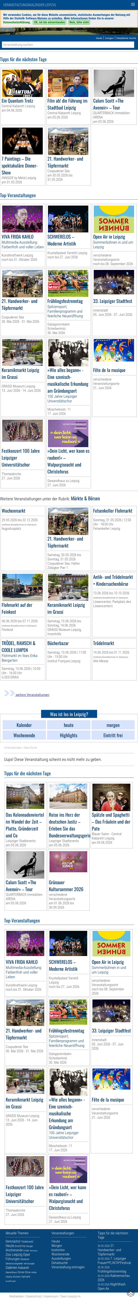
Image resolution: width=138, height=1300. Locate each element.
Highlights (25, 1276)
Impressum (51, 1296)
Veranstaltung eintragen (68, 1267)
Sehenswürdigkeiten (14, 1263)
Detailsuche (60, 1263)
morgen (109, 38)
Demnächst (13, 1241)
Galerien (11, 1267)
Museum (25, 1259)
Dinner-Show (24, 1272)
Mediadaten (16, 1296)
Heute (10, 1245)
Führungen (13, 1259)
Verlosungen (29, 1263)
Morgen (29, 1246)
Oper (26, 1254)
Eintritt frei (20, 1246)
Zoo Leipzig (14, 1254)
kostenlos (58, 1250)
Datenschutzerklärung (16, 22)
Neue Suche (30, 747)
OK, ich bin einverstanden (49, 22)
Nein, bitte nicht (79, 22)
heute (99, 38)
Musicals (17, 1276)
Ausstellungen (11, 1281)
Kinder (26, 1250)
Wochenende (14, 1250)
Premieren (34, 1251)
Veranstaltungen (13, 747)
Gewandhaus (11, 1272)
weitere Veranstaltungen (26, 695)
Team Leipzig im (70, 1296)
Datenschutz (34, 1296)
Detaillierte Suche (126, 38)
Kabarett (23, 1268)
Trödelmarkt (27, 1241)
